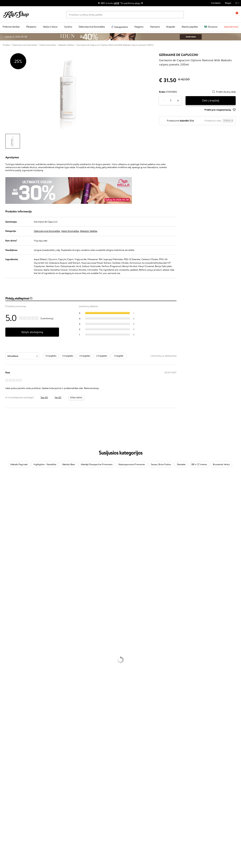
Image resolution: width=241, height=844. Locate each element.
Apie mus (49, 746)
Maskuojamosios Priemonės (131, 464)
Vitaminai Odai (7, 716)
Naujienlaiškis (191, 743)
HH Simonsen (7, 592)
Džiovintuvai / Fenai (9, 640)
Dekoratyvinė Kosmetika (92, 26)
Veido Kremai (6, 650)
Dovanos (212, 26)
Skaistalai (181, 464)
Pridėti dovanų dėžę (226, 92)
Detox (3, 720)
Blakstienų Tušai (8, 696)
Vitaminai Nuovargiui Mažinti (14, 713)
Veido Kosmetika (70, 231)
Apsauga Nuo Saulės (10, 671)
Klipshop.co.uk (91, 770)
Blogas (228, 2)
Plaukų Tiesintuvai (9, 637)
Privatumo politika (14, 750)
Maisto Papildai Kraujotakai (13, 730)
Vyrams (68, 26)
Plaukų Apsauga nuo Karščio (14, 644)
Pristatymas (50, 757)
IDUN (3, 602)
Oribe (3, 571)
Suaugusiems (121, 26)
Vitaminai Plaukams (9, 706)
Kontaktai (216, 2)
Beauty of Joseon (8, 515)
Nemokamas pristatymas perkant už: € (25, 734)
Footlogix (4, 581)
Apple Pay (10, 753)
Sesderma (5, 498)
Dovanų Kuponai (53, 760)
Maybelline (5, 512)
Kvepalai (170, 26)
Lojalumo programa (93, 753)
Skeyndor (4, 557)
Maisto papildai (190, 26)
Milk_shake (5, 484)
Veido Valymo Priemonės (12, 661)
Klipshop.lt (11, 743)
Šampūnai (5, 623)
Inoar (2, 491)
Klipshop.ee (89, 773)
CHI (2, 585)
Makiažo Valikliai (88, 231)
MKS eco (4, 574)
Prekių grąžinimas (73, 734)
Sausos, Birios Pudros (161, 464)
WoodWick (5, 522)
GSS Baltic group (93, 763)
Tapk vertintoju (91, 746)
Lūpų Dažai (5, 703)
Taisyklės (9, 746)
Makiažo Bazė (68, 464)
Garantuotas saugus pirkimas (196, 734)
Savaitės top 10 (91, 750)
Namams (155, 26)
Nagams (138, 26)
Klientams (50, 743)
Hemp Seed (6, 598)
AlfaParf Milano (8, 595)
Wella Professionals (9, 553)
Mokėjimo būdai (52, 753)
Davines (4, 480)
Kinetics (4, 578)
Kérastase (5, 494)
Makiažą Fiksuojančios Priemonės (96, 464)
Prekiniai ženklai (11, 26)
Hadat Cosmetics (8, 564)
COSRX (3, 529)
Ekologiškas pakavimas (134, 734)
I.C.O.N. (4, 508)
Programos (90, 743)
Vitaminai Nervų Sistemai (12, 723)
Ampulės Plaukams (9, 633)
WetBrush (5, 501)
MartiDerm (5, 519)
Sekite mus (8, 814)
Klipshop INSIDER (14, 757)
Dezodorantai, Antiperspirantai (15, 668)
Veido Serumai (7, 657)
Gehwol (4, 539)
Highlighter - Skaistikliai (45, 464)
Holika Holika (6, 588)
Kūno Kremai (6, 654)
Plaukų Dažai (6, 647)
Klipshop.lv (89, 767)
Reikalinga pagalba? (12, 792)
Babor (3, 487)
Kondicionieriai (7, 626)
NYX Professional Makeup (12, 532)
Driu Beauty (6, 550)
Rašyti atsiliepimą (32, 332)
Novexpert (5, 616)
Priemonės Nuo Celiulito (12, 664)
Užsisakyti (193, 761)
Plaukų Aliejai (6, 630)
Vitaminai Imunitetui (10, 727)
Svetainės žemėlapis (15, 764)
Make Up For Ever (9, 609)
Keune (3, 536)
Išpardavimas (231, 26)
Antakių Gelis (6, 682)
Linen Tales (5, 525)
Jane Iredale (6, 505)
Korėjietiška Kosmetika (11, 675)
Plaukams (31, 26)
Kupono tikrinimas (53, 764)
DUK (7, 760)
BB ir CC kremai (199, 464)
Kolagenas (5, 710)
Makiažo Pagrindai (19, 464)
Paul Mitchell (6, 605)
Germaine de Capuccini (178, 54)
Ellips (2, 546)
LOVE (116, 3)
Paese (3, 543)
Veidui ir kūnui (50, 26)
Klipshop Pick (90, 757)
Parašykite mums (11, 802)
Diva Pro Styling (8, 560)
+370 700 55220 (11, 795)
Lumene (4, 612)
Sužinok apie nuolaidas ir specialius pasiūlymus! (207, 746)
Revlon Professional (9, 567)
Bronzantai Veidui (221, 464)
